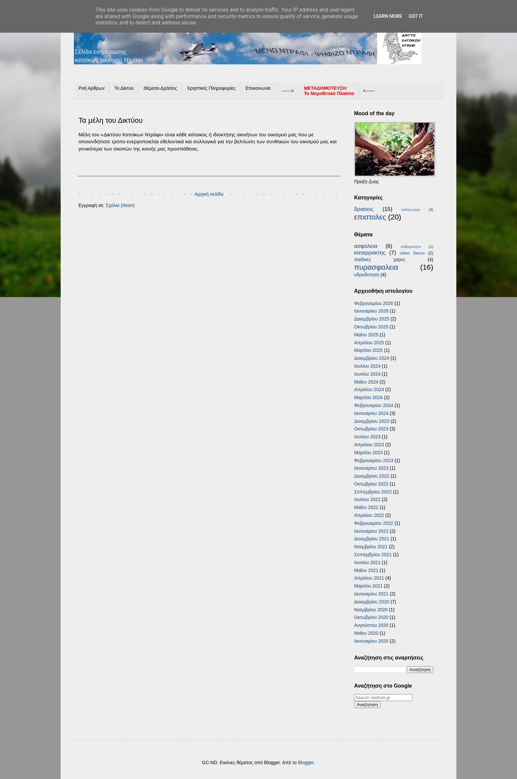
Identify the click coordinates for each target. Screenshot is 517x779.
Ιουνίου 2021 (367, 562)
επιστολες (370, 217)
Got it (416, 16)
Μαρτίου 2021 (368, 586)
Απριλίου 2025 (369, 342)
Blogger (306, 762)
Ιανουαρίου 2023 (371, 468)
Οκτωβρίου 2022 (371, 484)
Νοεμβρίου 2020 (371, 609)
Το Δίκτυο (124, 88)
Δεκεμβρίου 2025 (371, 319)
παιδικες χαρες (379, 259)
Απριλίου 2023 (369, 444)
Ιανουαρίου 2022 (371, 531)
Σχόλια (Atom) (120, 205)
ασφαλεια (365, 246)
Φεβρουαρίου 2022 (373, 523)
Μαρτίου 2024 (368, 397)
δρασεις (363, 209)
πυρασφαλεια (376, 267)
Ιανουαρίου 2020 (371, 641)
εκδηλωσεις (410, 210)
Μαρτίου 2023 (368, 452)
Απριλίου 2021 (369, 578)
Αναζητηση (367, 704)
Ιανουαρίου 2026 (371, 311)
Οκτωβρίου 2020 (371, 617)
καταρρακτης (369, 253)
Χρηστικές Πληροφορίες (211, 88)
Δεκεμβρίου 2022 (371, 476)
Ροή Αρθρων (91, 88)
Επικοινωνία (258, 88)
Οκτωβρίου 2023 (371, 428)
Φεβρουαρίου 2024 (373, 405)
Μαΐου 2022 (366, 507)
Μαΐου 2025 (366, 334)
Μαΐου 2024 (366, 382)
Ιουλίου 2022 (367, 499)
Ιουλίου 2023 (367, 436)
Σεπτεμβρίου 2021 (373, 554)
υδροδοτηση (366, 274)
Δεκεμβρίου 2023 (371, 421)
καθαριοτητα (411, 247)
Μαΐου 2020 (366, 633)
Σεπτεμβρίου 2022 (373, 491)
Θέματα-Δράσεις (160, 88)
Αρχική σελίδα (209, 194)
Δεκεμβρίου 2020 (371, 601)
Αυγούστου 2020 (371, 625)
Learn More (388, 16)
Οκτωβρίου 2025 (371, 326)
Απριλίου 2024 (369, 389)
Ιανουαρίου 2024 (371, 413)
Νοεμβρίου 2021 (371, 546)
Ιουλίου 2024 (367, 366)
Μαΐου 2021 (366, 570)
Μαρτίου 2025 (368, 350)
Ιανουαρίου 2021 (371, 593)
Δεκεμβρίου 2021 (371, 538)
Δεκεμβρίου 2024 (371, 358)
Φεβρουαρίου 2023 (373, 460)
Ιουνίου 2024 (367, 374)
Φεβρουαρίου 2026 (373, 303)
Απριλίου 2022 (369, 515)
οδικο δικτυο (412, 253)
